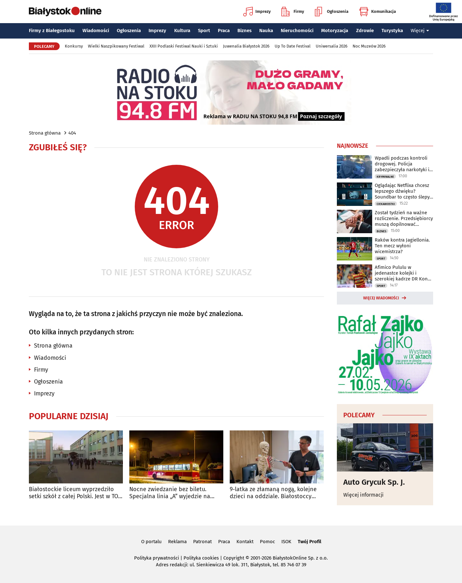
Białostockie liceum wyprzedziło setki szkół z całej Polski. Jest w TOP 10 (75, 493)
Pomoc (267, 541)
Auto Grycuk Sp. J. (374, 482)
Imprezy (257, 11)
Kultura (182, 30)
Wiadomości (95, 30)
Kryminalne (385, 176)
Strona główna (45, 133)
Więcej (420, 30)
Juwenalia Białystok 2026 (246, 46)
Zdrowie (365, 30)
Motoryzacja (334, 30)
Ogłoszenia (331, 11)
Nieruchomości (297, 30)
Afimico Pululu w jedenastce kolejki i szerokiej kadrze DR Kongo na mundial (404, 273)
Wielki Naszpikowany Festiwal (116, 46)
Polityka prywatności (156, 558)
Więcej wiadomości (381, 298)
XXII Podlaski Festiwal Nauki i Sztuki (184, 46)
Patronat (202, 541)
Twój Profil (309, 541)
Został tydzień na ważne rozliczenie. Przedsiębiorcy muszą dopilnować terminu (404, 218)
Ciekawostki (386, 204)
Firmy (292, 11)
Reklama (177, 541)
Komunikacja (377, 11)
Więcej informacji (363, 495)
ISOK (286, 541)
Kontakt (244, 541)
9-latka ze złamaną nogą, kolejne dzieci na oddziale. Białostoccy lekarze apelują (273, 493)
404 (72, 133)
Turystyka (392, 30)
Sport (204, 30)
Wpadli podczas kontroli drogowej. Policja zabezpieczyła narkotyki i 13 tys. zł (402, 163)
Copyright (233, 558)
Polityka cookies (201, 558)
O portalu (151, 541)
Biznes (244, 30)
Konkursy (74, 46)
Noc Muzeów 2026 (369, 46)
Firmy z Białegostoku (52, 30)
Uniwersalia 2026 (331, 46)
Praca (224, 30)
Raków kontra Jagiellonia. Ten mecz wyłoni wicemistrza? (402, 245)
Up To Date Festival (293, 46)
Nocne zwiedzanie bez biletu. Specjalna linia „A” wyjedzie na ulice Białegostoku (169, 493)
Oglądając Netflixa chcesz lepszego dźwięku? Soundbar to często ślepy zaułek (402, 191)
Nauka (266, 30)
